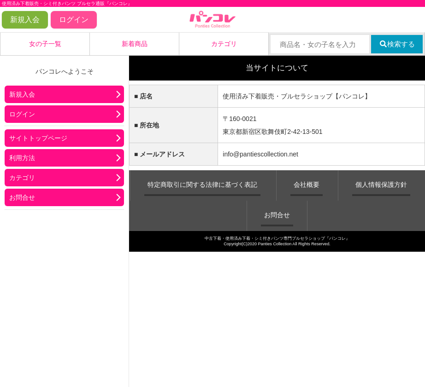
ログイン (74, 19)
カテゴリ (224, 43)
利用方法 (22, 158)
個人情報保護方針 (381, 184)
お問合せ (22, 197)
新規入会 (25, 19)
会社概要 (306, 184)
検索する (397, 44)
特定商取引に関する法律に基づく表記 (202, 184)
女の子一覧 (45, 43)
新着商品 (135, 43)
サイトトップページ (38, 138)
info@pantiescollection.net (260, 154)
